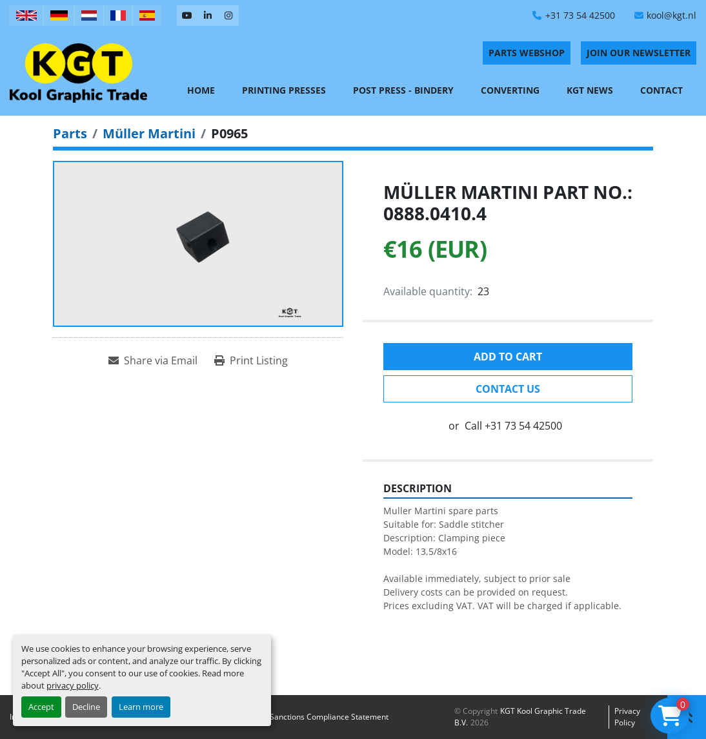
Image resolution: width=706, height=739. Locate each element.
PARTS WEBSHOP (527, 53)
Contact (661, 90)
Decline (86, 707)
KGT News (590, 90)
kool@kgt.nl (671, 15)
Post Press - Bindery (403, 90)
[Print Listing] (251, 360)
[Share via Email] (153, 360)
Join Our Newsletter (639, 53)
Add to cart (508, 356)
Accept (41, 707)
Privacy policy (627, 716)
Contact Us (508, 389)
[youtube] (187, 15)
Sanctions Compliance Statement (329, 716)
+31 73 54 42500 (580, 15)
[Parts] (70, 133)
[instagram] (228, 15)
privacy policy (72, 685)
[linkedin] (207, 15)
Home (201, 90)
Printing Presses (284, 90)
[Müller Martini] (149, 133)
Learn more (141, 707)
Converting (510, 90)
